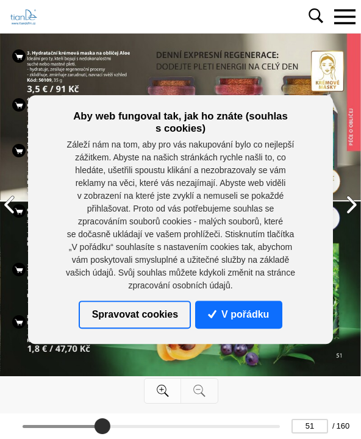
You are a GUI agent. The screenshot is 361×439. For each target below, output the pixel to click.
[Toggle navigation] (344, 16)
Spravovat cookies (135, 314)
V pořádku (238, 314)
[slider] (102, 426)
